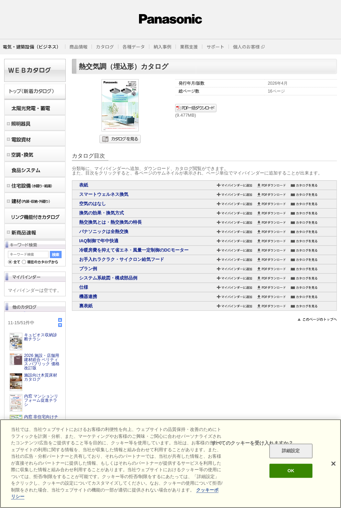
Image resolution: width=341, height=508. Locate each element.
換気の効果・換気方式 (101, 212)
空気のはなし (92, 203)
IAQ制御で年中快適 (98, 240)
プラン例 (88, 268)
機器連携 (88, 296)
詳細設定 (291, 451)
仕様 (83, 287)
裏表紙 (86, 305)
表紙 (83, 185)
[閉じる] (333, 463)
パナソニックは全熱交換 (103, 231)
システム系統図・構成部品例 (108, 278)
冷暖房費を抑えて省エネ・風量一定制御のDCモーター (134, 250)
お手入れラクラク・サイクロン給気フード (121, 259)
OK (290, 470)
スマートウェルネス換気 (103, 194)
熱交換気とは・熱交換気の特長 (110, 222)
